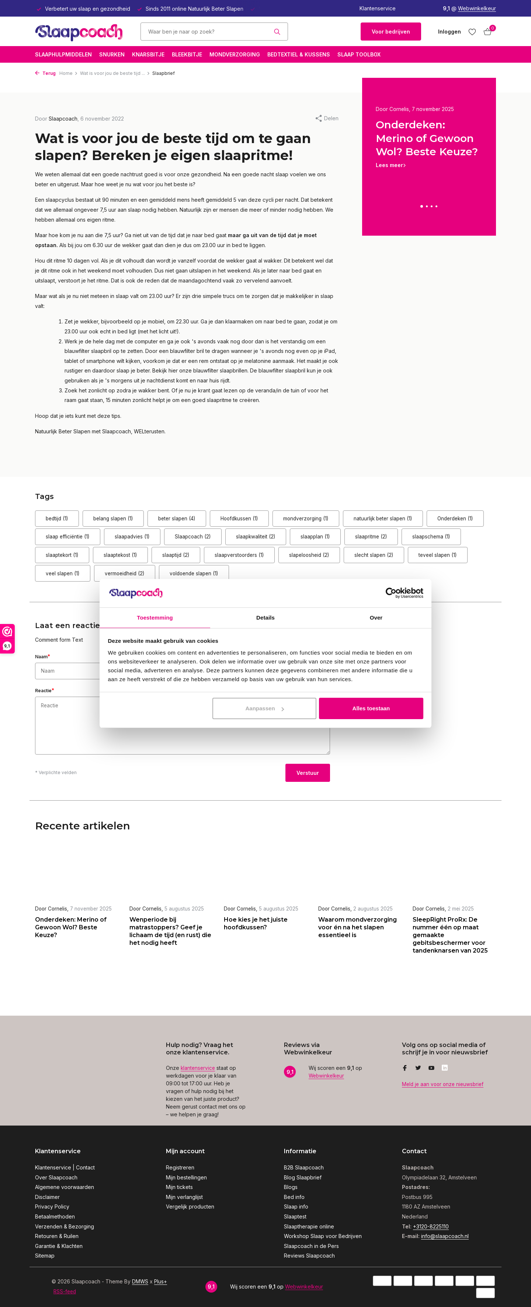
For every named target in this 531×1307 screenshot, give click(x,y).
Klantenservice (378, 8)
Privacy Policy (52, 1206)
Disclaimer (47, 1197)
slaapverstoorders (416, 559)
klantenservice (198, 1068)
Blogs (291, 1187)
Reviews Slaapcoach (309, 1255)
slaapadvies (220, 539)
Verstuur (307, 779)
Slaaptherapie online (309, 1226)
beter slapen (204, 519)
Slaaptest (295, 1216)
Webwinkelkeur (477, 8)
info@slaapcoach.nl (445, 1236)
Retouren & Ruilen (57, 1236)
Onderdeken (69, 539)
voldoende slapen (448, 579)
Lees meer (389, 165)
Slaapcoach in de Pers (311, 1246)
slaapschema (136, 559)
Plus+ (161, 1281)
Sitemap (45, 1255)
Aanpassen (265, 708)
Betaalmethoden (55, 1216)
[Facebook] (405, 1068)
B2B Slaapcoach (304, 1167)
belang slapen (129, 519)
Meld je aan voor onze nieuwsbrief (444, 1084)
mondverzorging (356, 519)
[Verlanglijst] (472, 32)
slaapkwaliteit (364, 539)
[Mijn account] (449, 31)
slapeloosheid (71, 579)
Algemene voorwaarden (64, 1187)
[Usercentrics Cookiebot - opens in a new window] (391, 592)
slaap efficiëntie (146, 539)
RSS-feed (65, 1291)
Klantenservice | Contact (65, 1167)
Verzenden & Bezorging (64, 1226)
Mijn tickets (179, 1187)
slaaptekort (207, 559)
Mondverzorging (234, 54)
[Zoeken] (214, 31)
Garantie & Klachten (59, 1246)
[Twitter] (418, 1068)
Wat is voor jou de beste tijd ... (115, 73)
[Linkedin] (445, 1068)
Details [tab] (265, 617)
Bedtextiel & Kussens (298, 54)
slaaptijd (342, 559)
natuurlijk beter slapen (444, 519)
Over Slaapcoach (56, 1177)
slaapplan (434, 539)
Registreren (180, 1167)
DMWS (140, 1281)
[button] (421, 206)
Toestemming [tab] (155, 617)
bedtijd (62, 519)
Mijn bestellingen (186, 1177)
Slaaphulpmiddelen (63, 54)
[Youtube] (431, 1068)
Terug (45, 73)
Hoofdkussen (278, 519)
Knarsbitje (148, 54)
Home (68, 73)
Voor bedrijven (391, 31)
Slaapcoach (291, 539)
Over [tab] (376, 617)
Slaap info (296, 1206)
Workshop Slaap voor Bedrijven (323, 1236)
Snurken (112, 54)
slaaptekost (276, 559)
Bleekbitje (187, 54)
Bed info (294, 1197)
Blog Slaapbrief (303, 1177)
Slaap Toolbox (359, 54)
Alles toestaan (371, 708)
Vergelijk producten (190, 1206)
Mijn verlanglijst (184, 1197)
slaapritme (66, 559)
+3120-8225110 (431, 1226)
